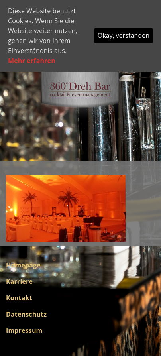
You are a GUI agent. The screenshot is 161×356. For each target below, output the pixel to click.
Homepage (23, 265)
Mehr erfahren (31, 60)
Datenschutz (26, 314)
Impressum (24, 330)
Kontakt (19, 297)
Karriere (19, 281)
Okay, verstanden (123, 35)
